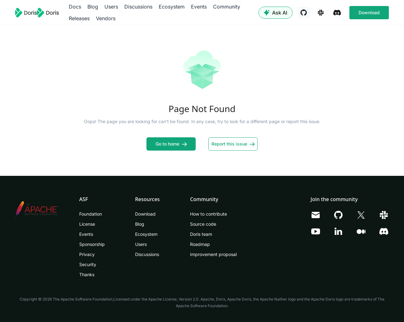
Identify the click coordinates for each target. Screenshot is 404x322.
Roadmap (200, 244)
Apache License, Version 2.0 (173, 299)
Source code (203, 224)
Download (369, 12)
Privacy (87, 254)
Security (87, 264)
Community (226, 6)
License (87, 224)
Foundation (90, 214)
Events (199, 6)
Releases (79, 18)
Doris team (201, 234)
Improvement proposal (213, 254)
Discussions (138, 6)
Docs (75, 6)
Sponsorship (92, 244)
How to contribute (208, 214)
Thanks (86, 274)
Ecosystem (172, 6)
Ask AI (275, 12)
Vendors (106, 18)
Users (111, 6)
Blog (92, 6)
